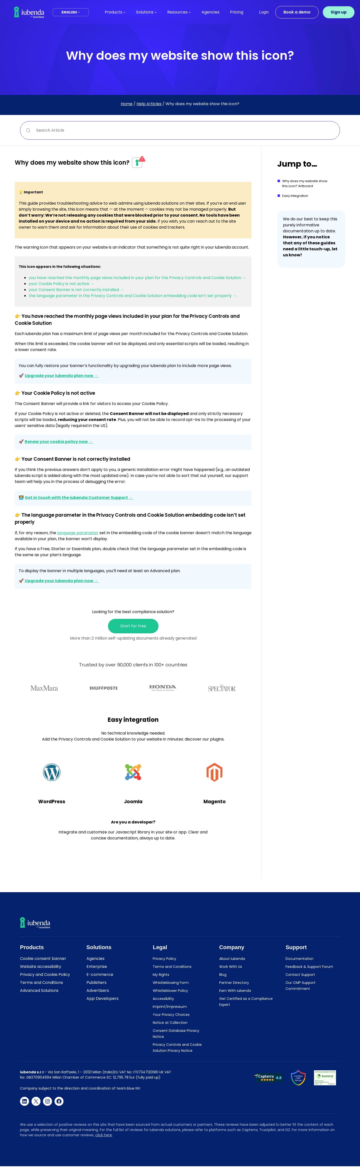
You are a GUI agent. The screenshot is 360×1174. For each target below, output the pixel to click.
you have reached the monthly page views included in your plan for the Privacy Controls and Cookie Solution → (137, 278)
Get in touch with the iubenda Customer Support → (79, 497)
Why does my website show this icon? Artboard (305, 183)
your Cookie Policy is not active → (61, 284)
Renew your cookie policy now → (59, 441)
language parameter (77, 533)
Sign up (338, 12)
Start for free (133, 626)
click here (103, 1135)
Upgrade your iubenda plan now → (62, 376)
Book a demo (297, 12)
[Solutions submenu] (155, 12)
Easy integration (295, 195)
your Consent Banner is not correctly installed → (76, 290)
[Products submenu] (124, 12)
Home (126, 104)
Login (264, 12)
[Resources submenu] (189, 12)
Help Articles (149, 104)
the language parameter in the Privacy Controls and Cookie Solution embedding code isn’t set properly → (133, 296)
